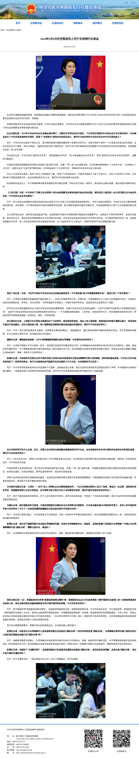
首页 (18, 23)
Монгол (133, 3)
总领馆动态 (57, 23)
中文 (126, 3)
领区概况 (97, 23)
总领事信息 (36, 23)
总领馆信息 (117, 23)
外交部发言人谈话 (13, 30)
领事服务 (78, 23)
